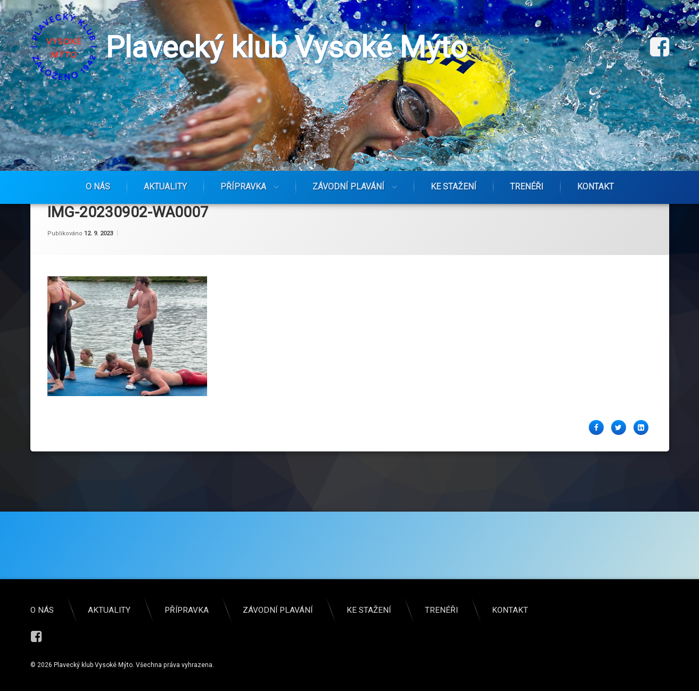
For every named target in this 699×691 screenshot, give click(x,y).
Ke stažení (453, 187)
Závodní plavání (348, 187)
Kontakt (595, 187)
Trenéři (527, 187)
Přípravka (243, 187)
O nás (98, 187)
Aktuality (165, 187)
